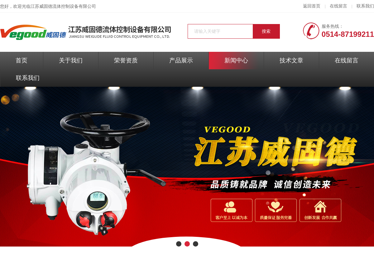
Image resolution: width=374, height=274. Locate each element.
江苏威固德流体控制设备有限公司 (63, 6)
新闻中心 (236, 60)
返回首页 (311, 6)
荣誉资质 (126, 60)
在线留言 (338, 6)
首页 (21, 60)
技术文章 (291, 60)
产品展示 (181, 60)
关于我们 (71, 60)
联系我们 (365, 6)
